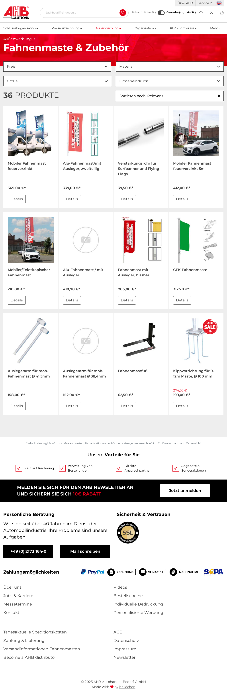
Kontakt (11, 612)
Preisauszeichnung (67, 28)
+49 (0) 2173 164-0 (28, 551)
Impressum (125, 649)
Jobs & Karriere (18, 595)
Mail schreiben (85, 551)
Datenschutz (126, 640)
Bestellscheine (128, 595)
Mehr (215, 28)
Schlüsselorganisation (20, 28)
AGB (118, 632)
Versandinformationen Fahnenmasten (41, 649)
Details (17, 199)
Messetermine (17, 604)
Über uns (12, 587)
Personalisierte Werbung (138, 612)
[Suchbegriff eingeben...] (82, 12)
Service (205, 3)
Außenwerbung (108, 28)
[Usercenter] (211, 12)
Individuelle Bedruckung (138, 604)
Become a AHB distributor (29, 657)
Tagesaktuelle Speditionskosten (35, 632)
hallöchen (127, 687)
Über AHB (185, 3)
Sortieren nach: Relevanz (169, 96)
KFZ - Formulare (183, 28)
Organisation (145, 28)
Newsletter (124, 657)
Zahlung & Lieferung (23, 640)
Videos (120, 587)
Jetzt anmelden (185, 490)
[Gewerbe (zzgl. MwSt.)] (161, 12)
